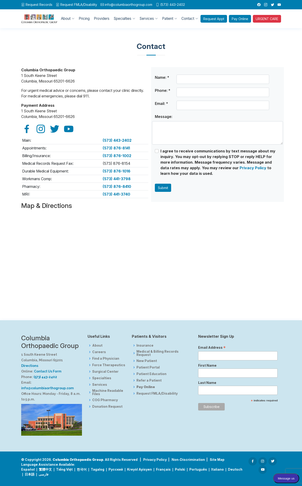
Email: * (161, 103)
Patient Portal (148, 367)
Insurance (144, 345)
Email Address (212, 348)
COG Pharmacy (105, 400)
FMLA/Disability (78, 4)
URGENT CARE (267, 19)
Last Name (207, 383)
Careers (99, 352)
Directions (29, 366)
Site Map (217, 460)
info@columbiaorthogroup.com (128, 4)
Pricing (84, 18)
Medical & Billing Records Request (157, 353)
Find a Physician (105, 358)
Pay (240, 19)
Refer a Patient (149, 380)
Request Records (39, 4)
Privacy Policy (253, 167)
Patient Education (151, 374)
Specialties (101, 378)
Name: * (162, 77)
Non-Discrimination (188, 460)
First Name (207, 365)
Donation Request (107, 406)
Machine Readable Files (107, 392)
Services (99, 384)
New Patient (146, 360)
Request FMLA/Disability (157, 393)
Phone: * (162, 90)
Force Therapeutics (108, 365)
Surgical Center (105, 371)
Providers (101, 18)
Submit (163, 188)
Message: (163, 116)
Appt (213, 19)
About (97, 345)
